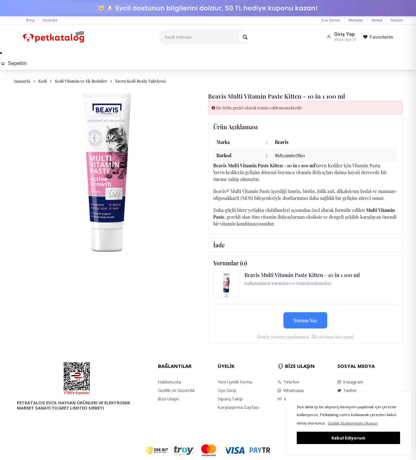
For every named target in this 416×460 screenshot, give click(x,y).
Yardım (377, 20)
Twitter (347, 390)
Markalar (355, 20)
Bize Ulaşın (168, 398)
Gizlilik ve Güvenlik (176, 390)
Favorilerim (378, 37)
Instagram (350, 381)
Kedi (42, 81)
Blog (30, 20)
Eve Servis (330, 20)
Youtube (50, 20)
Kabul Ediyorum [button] (348, 438)
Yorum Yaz (305, 320)
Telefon (288, 381)
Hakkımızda (169, 381)
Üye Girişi (227, 390)
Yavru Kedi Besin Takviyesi (140, 81)
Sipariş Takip (230, 398)
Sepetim (13, 63)
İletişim (397, 20)
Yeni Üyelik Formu (235, 381)
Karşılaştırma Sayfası (238, 407)
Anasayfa (21, 81)
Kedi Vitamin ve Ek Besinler (81, 81)
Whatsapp (291, 390)
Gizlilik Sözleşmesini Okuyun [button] (353, 423)
